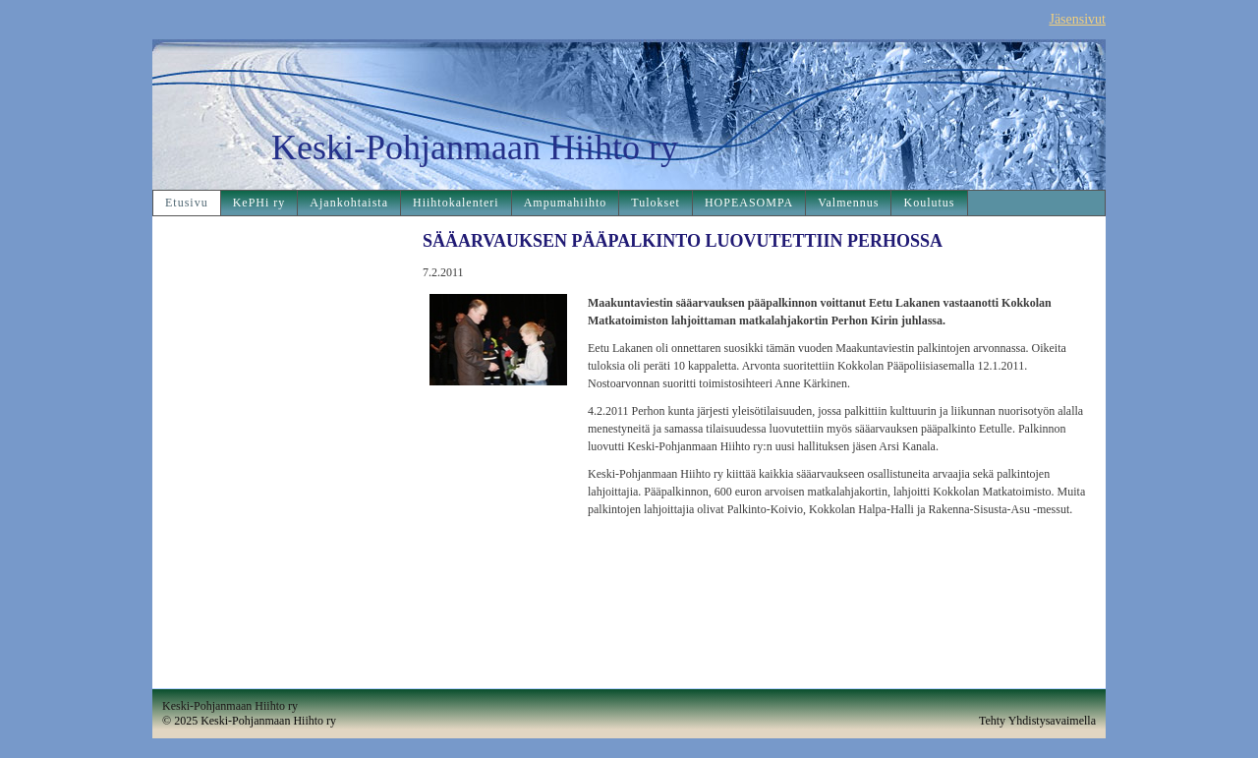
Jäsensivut (1077, 19)
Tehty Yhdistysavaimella (1037, 721)
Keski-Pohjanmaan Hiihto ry (474, 147)
